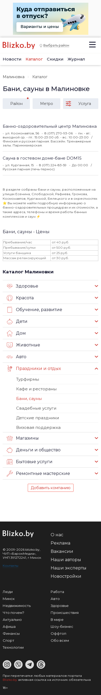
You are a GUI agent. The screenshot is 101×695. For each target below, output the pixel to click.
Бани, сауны (29, 398)
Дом (16, 333)
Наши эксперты (68, 568)
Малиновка (14, 76)
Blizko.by (10, 680)
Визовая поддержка (38, 427)
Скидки (55, 59)
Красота (20, 298)
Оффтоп (58, 633)
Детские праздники (37, 417)
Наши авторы (66, 559)
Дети (17, 321)
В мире (57, 619)
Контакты (10, 566)
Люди (8, 592)
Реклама (60, 543)
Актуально (12, 619)
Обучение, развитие (34, 310)
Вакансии (62, 551)
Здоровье (22, 286)
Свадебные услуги (36, 408)
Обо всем (60, 640)
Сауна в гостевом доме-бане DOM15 (42, 158)
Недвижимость (17, 605)
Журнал (76, 59)
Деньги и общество (34, 450)
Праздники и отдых (34, 369)
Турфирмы (27, 379)
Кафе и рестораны (36, 388)
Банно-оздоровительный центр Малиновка (50, 126)
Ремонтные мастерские (38, 474)
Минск (9, 598)
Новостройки (66, 576)
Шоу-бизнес (62, 626)
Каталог (34, 59)
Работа (57, 592)
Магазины (23, 438)
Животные (23, 345)
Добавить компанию (51, 487)
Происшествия (65, 612)
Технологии (13, 647)
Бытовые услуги (30, 462)
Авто (16, 357)
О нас (57, 534)
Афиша (9, 626)
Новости (12, 59)
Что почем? (13, 612)
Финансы (11, 633)
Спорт (8, 640)
